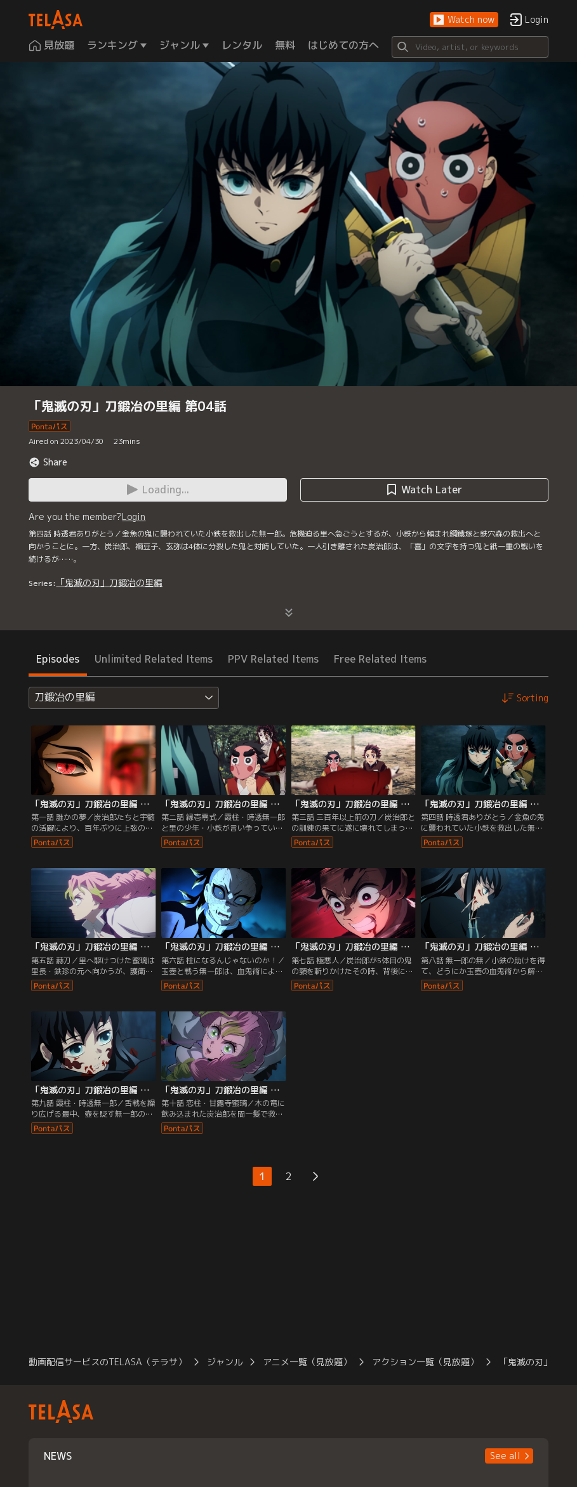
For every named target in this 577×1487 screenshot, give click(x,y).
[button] (464, 20)
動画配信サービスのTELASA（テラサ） (108, 1362)
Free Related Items (380, 659)
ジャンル (224, 1362)
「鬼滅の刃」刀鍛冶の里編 (109, 582)
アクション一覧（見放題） (425, 1362)
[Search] (470, 47)
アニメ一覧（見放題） (307, 1362)
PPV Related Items (273, 659)
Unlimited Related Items (154, 659)
